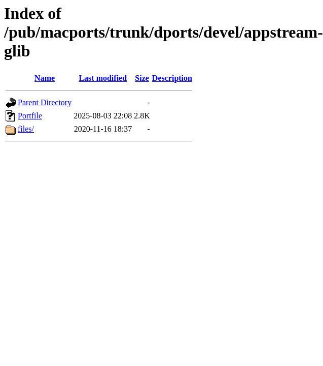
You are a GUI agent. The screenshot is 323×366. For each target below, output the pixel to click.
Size (142, 78)
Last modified (103, 78)
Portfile (30, 115)
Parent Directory (44, 102)
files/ (26, 129)
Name (44, 78)
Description (172, 78)
